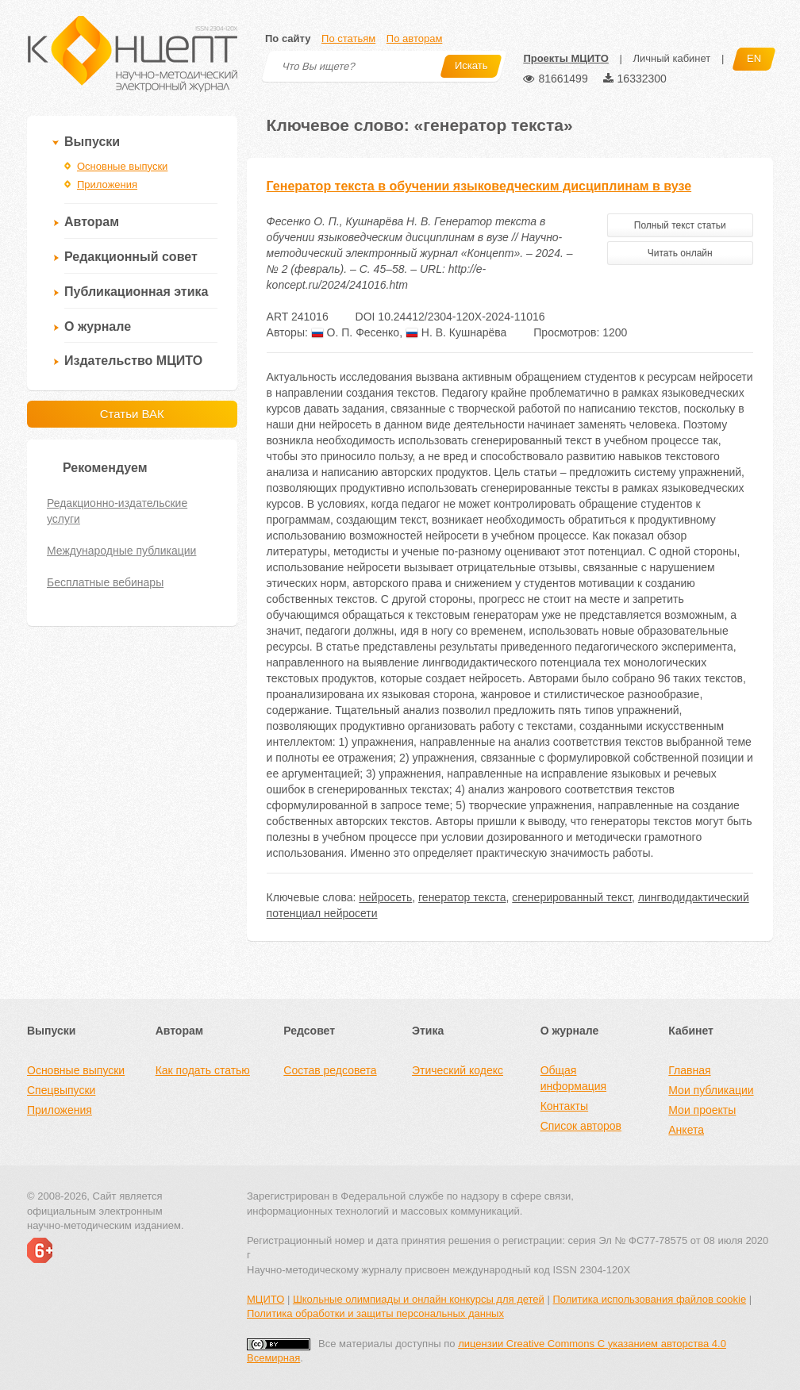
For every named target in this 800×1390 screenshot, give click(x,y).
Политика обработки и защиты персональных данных (375, 1313)
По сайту (287, 38)
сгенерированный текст (572, 897)
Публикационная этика (136, 291)
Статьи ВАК (132, 413)
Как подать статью (203, 1070)
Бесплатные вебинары (105, 582)
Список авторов (580, 1125)
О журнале (97, 326)
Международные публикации (121, 550)
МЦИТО (265, 1299)
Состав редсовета (329, 1070)
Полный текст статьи (680, 225)
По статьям (348, 38)
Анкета (686, 1129)
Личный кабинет (671, 58)
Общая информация (573, 1078)
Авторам (91, 221)
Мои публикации (710, 1090)
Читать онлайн (680, 253)
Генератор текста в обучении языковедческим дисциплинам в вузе (479, 186)
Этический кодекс (457, 1070)
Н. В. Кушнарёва (456, 332)
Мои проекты (702, 1110)
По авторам (414, 38)
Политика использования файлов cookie (649, 1299)
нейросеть (385, 897)
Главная (689, 1070)
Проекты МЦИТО (565, 58)
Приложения (107, 184)
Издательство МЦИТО (133, 360)
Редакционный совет (131, 256)
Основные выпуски (122, 166)
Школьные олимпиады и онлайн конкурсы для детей (418, 1299)
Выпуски (92, 141)
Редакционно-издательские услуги (117, 511)
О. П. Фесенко (355, 332)
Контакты (564, 1106)
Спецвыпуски (61, 1090)
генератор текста (462, 897)
